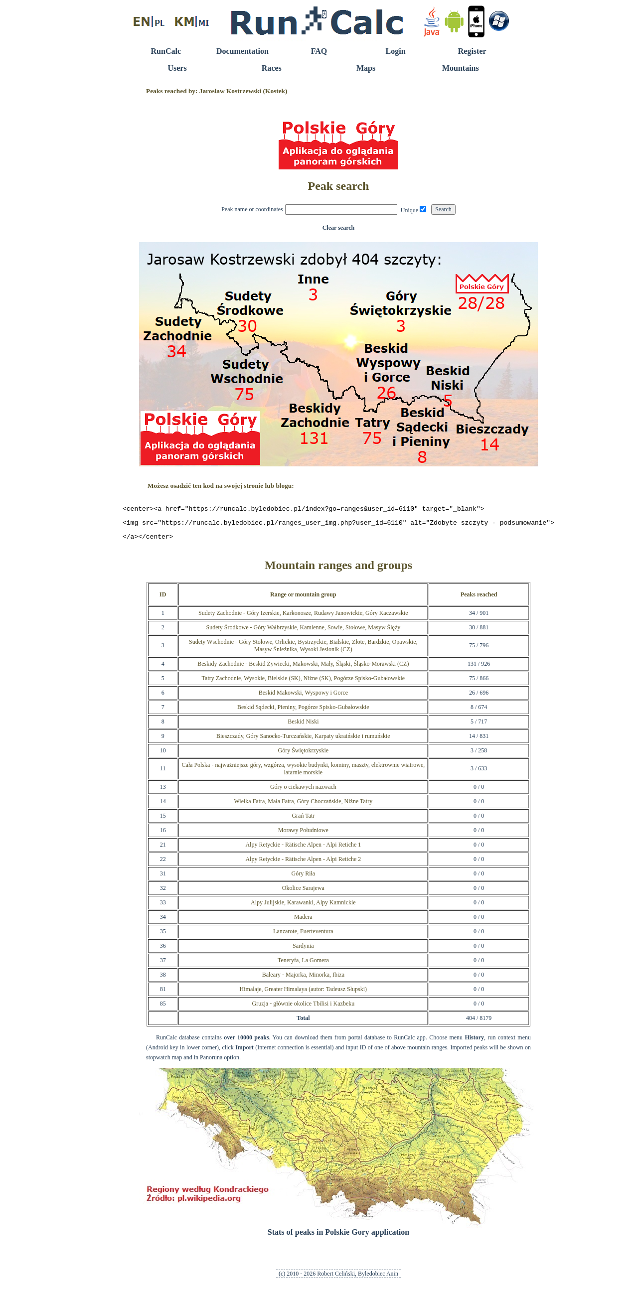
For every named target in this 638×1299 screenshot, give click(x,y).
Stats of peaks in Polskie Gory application (338, 1236)
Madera (303, 921)
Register (472, 51)
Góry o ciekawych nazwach (303, 791)
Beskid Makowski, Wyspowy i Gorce (303, 697)
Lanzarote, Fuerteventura (303, 935)
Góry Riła (303, 877)
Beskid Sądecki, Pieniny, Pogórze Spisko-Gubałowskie (303, 711)
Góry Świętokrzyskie (303, 754)
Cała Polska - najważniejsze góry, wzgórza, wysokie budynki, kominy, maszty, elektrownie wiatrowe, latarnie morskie (303, 773)
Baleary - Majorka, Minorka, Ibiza (303, 979)
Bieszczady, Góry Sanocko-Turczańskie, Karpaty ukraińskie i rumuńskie (303, 740)
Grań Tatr (303, 820)
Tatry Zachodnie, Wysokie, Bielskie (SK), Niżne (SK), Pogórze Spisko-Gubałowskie (303, 682)
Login (396, 51)
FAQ (319, 51)
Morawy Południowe (303, 834)
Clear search (338, 227)
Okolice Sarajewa (303, 892)
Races (272, 68)
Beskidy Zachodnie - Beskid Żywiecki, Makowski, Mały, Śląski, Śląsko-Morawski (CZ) (303, 668)
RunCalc (166, 51)
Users (176, 68)
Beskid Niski (303, 725)
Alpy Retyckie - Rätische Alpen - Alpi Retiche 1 (303, 849)
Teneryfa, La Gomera (303, 964)
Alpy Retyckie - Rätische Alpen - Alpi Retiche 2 (303, 863)
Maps (365, 68)
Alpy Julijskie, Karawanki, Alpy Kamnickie (303, 906)
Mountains (460, 68)
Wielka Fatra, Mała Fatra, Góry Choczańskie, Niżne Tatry (303, 805)
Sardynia (303, 950)
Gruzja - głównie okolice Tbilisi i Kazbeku (303, 1008)
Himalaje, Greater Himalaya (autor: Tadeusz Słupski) (303, 993)
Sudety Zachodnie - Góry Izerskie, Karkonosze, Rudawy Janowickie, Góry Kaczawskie (303, 617)
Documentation (242, 51)
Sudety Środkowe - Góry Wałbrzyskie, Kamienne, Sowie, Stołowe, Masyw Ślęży (303, 631)
